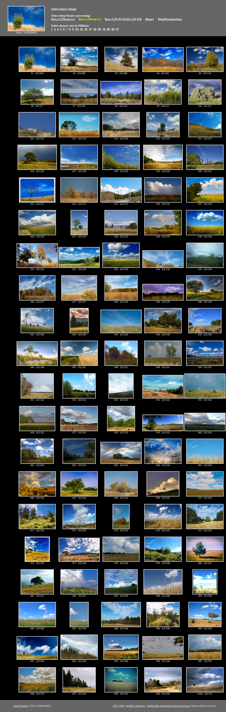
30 (85, 29)
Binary (149, 19)
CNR (121, 706)
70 (103, 29)
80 (108, 29)
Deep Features (20, 706)
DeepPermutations (170, 19)
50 (94, 29)
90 (112, 29)
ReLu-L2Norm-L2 (63, 19)
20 (81, 29)
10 (76, 29)
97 (117, 29)
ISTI (115, 706)
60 (99, 29)
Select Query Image (63, 9)
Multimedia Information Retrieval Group (168, 706)
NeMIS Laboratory (135, 706)
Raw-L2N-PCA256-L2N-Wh (123, 19)
